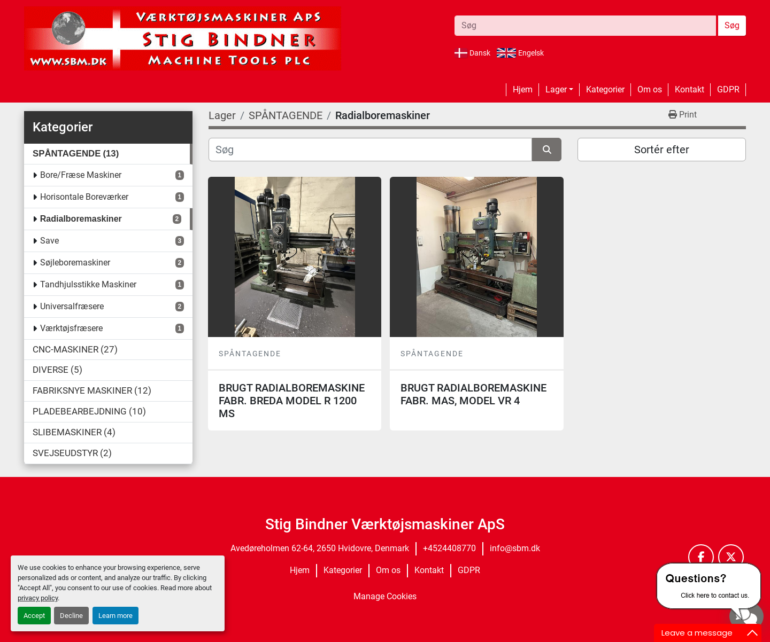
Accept (34, 616)
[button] (559, 89)
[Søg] (370, 149)
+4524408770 (449, 548)
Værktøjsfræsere (71, 328)
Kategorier (605, 89)
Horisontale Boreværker (84, 197)
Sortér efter (661, 149)
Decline (71, 616)
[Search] (585, 25)
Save (49, 241)
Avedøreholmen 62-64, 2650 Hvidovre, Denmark (319, 548)
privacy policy (38, 598)
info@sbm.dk (515, 548)
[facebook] (701, 557)
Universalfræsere (72, 306)
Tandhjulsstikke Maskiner (88, 284)
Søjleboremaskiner (75, 262)
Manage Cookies (385, 596)
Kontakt (689, 89)
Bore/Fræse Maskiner (80, 175)
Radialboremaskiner (81, 218)
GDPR (728, 89)
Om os (649, 89)
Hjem (523, 89)
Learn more (115, 616)
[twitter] (731, 557)
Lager (556, 89)
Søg (732, 25)
